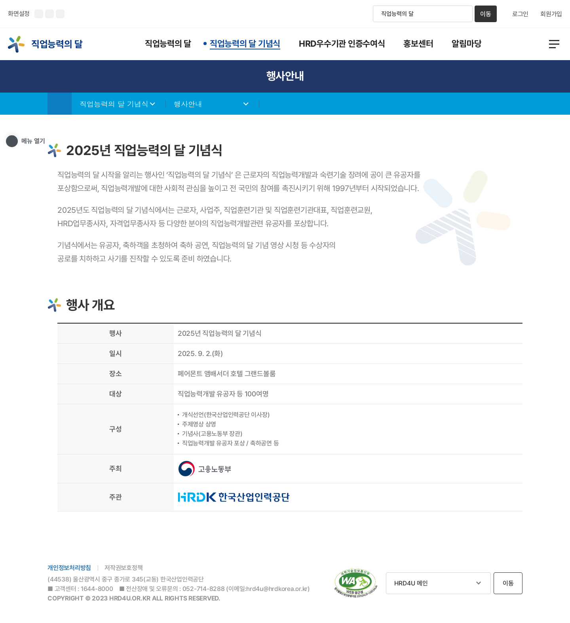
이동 (485, 14)
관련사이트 (438, 583)
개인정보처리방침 (69, 568)
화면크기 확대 (38, 13)
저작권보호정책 (123, 568)
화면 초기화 (60, 13)
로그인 (520, 14)
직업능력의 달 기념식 (114, 104)
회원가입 (551, 14)
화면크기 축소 (49, 13)
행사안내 (188, 104)
